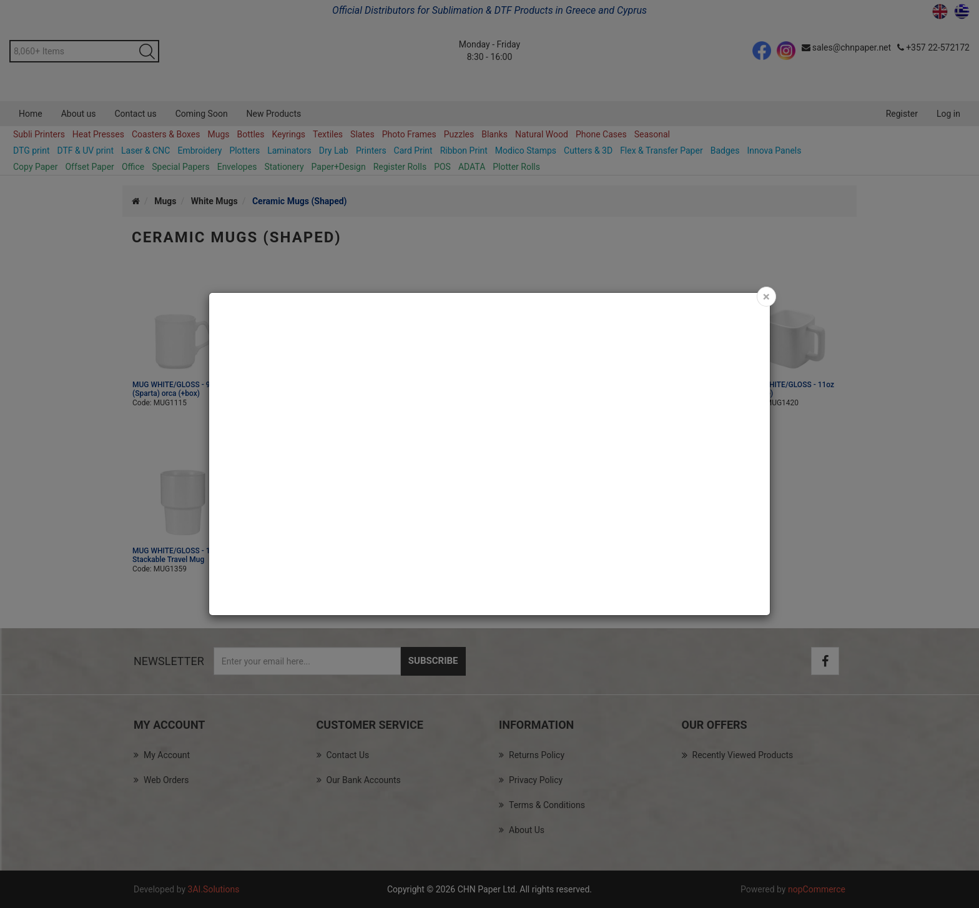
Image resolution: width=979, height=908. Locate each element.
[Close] (766, 297)
